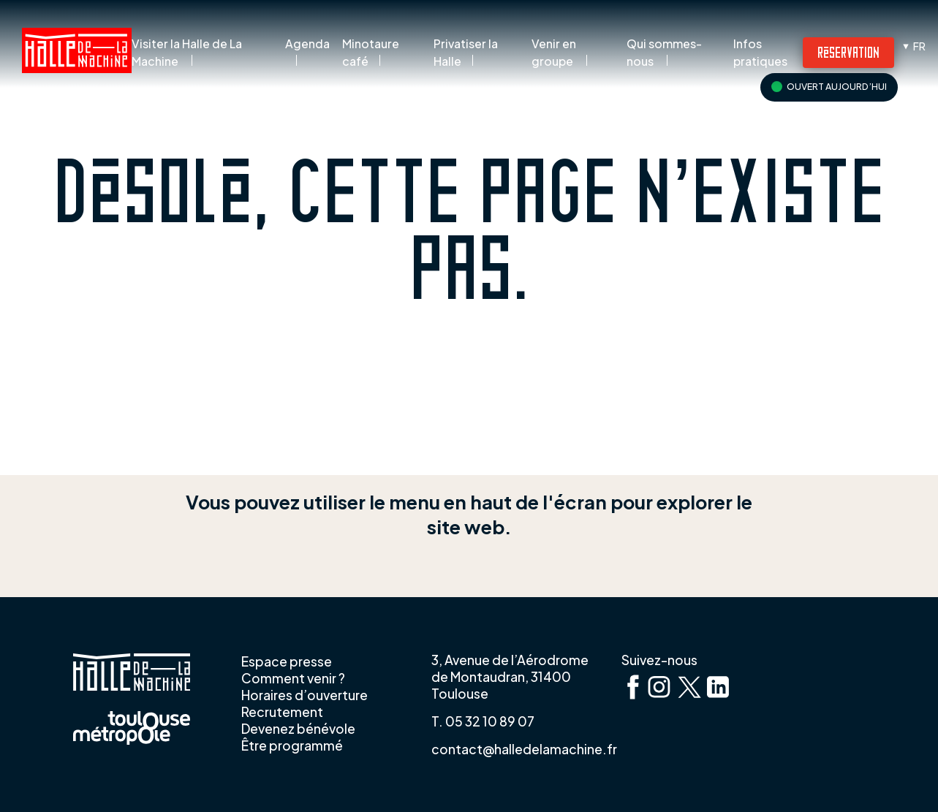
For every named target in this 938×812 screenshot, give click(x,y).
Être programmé (292, 745)
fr (919, 46)
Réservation (848, 51)
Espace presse (286, 661)
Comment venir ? (293, 678)
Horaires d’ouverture (304, 695)
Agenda (307, 44)
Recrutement (282, 712)
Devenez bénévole (298, 729)
